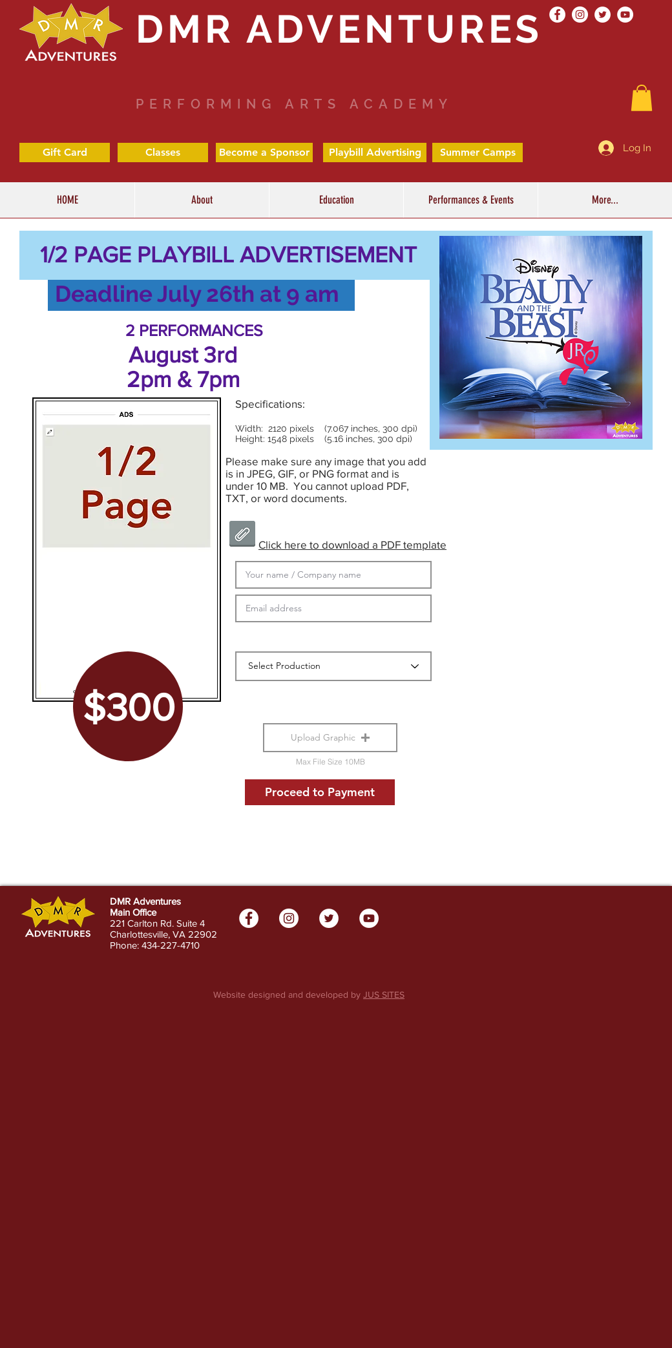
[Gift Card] (64, 152)
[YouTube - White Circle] (625, 14)
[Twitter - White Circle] (602, 14)
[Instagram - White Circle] (580, 14)
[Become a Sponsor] (264, 152)
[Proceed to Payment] (320, 792)
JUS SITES (383, 994)
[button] (336, 200)
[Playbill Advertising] (374, 152)
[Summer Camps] (477, 152)
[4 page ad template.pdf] (242, 535)
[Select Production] (333, 666)
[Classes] (163, 152)
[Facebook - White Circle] (557, 14)
